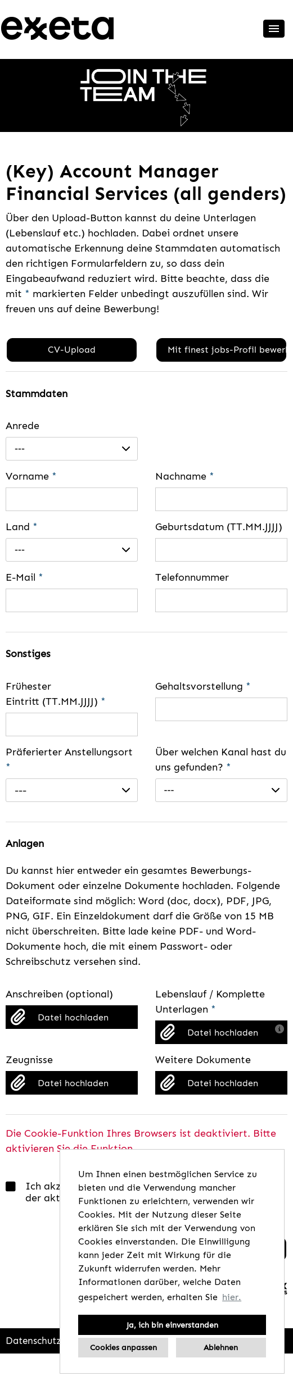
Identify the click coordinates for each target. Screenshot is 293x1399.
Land (22, 527)
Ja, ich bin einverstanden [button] (172, 1325)
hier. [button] (231, 1297)
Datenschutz (33, 1340)
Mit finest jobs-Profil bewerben (227, 349)
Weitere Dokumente (203, 1060)
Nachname (184, 476)
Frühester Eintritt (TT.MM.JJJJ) (56, 694)
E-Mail (24, 577)
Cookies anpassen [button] (123, 1347)
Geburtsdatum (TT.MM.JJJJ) (218, 527)
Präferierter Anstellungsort (69, 759)
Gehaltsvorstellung (203, 686)
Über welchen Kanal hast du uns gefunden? (220, 759)
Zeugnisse (29, 1060)
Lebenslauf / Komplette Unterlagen (210, 1001)
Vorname (31, 476)
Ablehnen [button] (221, 1347)
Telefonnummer (192, 577)
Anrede (22, 426)
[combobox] (72, 449)
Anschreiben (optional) (59, 994)
